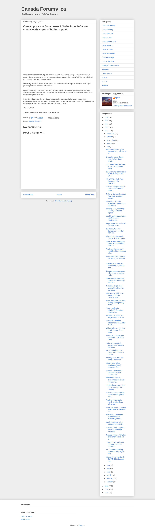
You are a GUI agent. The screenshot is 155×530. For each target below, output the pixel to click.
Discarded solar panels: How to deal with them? (116, 237)
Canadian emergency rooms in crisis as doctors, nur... (114, 372)
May (108, 468)
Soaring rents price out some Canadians (114, 359)
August (109, 143)
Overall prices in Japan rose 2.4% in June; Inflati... (114, 159)
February (110, 478)
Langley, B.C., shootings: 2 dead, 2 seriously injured (115, 211)
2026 (107, 117)
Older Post (89, 195)
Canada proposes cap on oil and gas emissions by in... (115, 273)
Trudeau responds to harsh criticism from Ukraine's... (114, 402)
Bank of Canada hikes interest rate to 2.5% (114, 423)
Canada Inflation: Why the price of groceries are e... (116, 437)
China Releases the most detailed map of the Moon (115, 330)
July (108, 147)
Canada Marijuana (109, 42)
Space (104, 77)
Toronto (105, 85)
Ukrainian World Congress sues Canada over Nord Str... (116, 409)
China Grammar (26, 516)
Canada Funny (107, 30)
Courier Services (108, 61)
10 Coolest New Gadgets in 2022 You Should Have (115, 166)
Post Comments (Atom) (63, 201)
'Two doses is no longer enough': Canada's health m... (115, 444)
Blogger (81, 525)
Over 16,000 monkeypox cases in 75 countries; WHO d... (115, 244)
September (111, 140)
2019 (107, 492)
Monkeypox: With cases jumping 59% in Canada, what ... (115, 295)
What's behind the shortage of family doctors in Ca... (113, 365)
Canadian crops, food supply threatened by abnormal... (115, 288)
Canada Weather (108, 53)
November (111, 134)
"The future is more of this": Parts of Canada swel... (115, 266)
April (108, 472)
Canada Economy (35, 121)
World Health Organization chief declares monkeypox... (116, 218)
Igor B (117, 98)
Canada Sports (107, 49)
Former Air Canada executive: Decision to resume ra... (115, 380)
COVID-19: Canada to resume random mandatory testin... (114, 417)
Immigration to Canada (110, 65)
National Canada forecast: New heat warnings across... (116, 196)
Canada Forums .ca (43, 9)
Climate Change (108, 57)
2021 (107, 486)
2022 (107, 131)
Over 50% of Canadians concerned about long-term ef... (115, 280)
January (110, 482)
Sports (104, 81)
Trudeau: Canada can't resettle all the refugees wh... (116, 251)
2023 (107, 127)
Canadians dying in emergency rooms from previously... (115, 203)
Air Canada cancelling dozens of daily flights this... (115, 452)
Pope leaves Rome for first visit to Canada (116, 225)
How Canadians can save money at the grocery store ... (115, 303)
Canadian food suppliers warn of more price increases (115, 430)
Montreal (105, 69)
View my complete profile (122, 106)
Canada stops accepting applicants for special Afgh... (115, 395)
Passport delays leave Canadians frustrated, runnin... (115, 352)
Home (59, 195)
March (109, 475)
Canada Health (107, 34)
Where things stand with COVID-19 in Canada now (115, 459)
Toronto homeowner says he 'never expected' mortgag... (115, 387)
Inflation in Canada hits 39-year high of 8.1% (115, 316)
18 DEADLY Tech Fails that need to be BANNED (114, 181)
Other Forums (107, 73)
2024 (107, 124)
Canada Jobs (107, 38)
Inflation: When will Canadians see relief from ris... (115, 231)
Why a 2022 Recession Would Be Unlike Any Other (115, 338)
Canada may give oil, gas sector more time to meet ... (115, 189)
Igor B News (25, 519)
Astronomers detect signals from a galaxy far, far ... (115, 345)
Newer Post (28, 195)
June (109, 465)
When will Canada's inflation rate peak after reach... (115, 323)
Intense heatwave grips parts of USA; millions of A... (116, 152)
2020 (107, 489)
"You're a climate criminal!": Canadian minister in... (114, 310)
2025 (107, 121)
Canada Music (107, 45)
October (110, 137)
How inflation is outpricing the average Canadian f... (115, 258)
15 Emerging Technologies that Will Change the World (116, 174)
